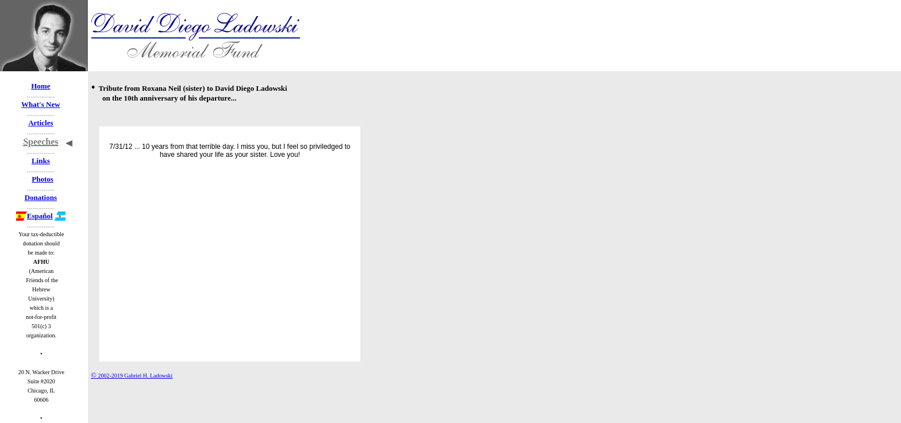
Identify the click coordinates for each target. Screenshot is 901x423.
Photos (42, 179)
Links (41, 160)
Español (34, 216)
